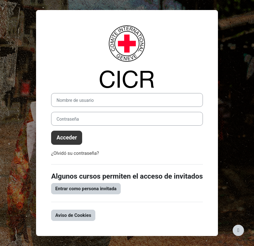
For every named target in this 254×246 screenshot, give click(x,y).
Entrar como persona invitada (85, 188)
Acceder (66, 137)
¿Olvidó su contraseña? (75, 153)
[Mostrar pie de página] (238, 230)
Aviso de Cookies (73, 215)
